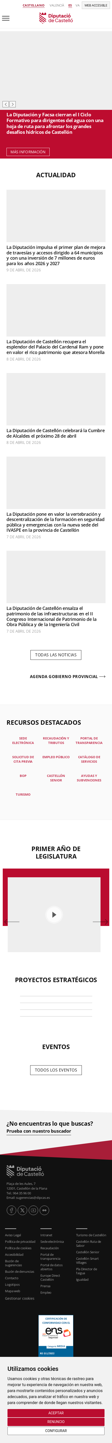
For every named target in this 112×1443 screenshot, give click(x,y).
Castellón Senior (87, 1252)
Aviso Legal (13, 1235)
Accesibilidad (14, 1254)
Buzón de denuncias (19, 1271)
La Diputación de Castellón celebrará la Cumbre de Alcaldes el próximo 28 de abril (55, 433)
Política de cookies (18, 1248)
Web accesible (96, 5)
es (70, 5)
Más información (28, 151)
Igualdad (82, 1279)
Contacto (11, 1278)
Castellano (34, 5)
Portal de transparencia (50, 1256)
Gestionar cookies (19, 1298)
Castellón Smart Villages (87, 1260)
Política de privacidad (20, 1241)
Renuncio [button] (56, 1422)
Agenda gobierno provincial (64, 676)
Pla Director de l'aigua (86, 1271)
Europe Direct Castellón (50, 1277)
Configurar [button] (56, 1431)
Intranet (46, 1235)
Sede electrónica (52, 1241)
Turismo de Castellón (91, 1235)
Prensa (45, 1286)
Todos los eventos (56, 1070)
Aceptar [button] (56, 1413)
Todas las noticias (56, 655)
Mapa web (12, 1291)
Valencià (57, 5)
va (78, 5)
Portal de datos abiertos (51, 1267)
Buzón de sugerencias (13, 1263)
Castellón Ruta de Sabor (88, 1243)
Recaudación (49, 1248)
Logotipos (12, 1284)
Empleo (45, 1292)
